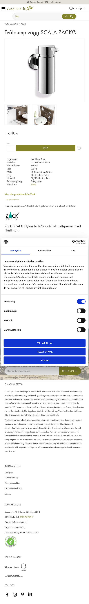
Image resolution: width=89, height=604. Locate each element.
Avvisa (44, 360)
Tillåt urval (44, 351)
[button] (4, 8)
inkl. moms (56, 2)
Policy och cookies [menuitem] (12, 483)
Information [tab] (44, 250)
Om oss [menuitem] (8, 494)
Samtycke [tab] (15, 250)
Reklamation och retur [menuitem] (14, 488)
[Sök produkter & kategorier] (37, 16)
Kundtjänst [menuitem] (9, 472)
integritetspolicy (43, 377)
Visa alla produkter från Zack (20, 194)
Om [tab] (73, 250)
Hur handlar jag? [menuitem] (11, 477)
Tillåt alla (44, 343)
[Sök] (69, 16)
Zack (33, 184)
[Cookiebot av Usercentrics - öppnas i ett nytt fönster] (72, 242)
